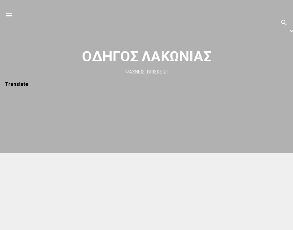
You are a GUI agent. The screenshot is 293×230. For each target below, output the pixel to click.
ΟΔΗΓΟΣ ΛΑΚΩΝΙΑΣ (146, 56)
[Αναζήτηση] (284, 24)
